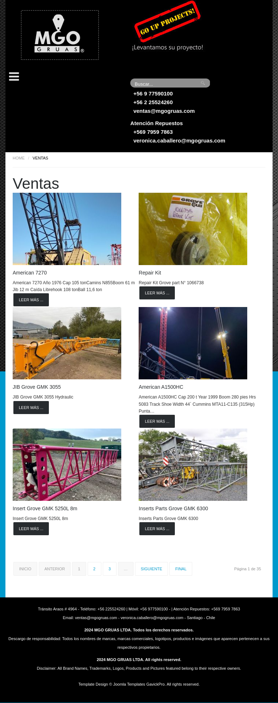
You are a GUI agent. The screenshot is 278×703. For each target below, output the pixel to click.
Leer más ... (31, 300)
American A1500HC (161, 387)
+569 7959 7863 (153, 132)
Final (180, 569)
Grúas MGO (59, 34)
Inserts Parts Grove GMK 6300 (173, 508)
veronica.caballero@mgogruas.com (179, 140)
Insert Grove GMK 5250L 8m (45, 508)
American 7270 (30, 273)
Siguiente (151, 569)
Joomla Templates (129, 684)
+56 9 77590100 (153, 93)
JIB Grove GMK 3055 (37, 387)
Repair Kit (150, 273)
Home (19, 158)
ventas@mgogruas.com (164, 111)
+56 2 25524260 (153, 102)
